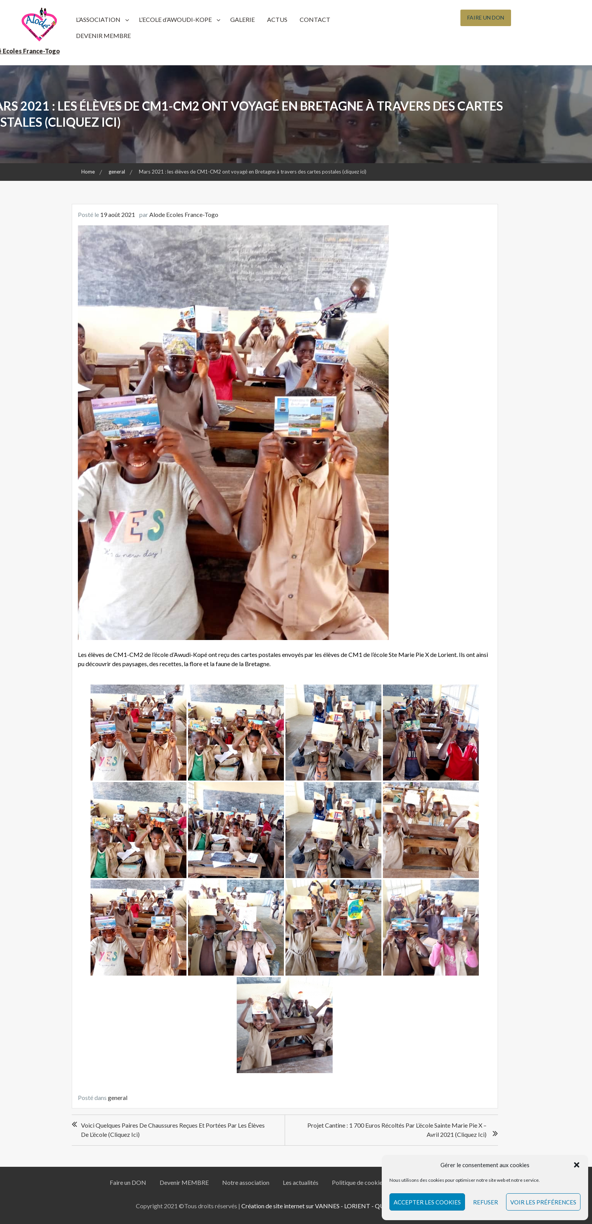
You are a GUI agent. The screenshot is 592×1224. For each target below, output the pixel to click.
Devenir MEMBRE (184, 1182)
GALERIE (242, 19)
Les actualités (300, 1182)
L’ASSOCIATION (98, 19)
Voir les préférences (543, 1202)
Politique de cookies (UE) (365, 1182)
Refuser (485, 1202)
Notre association (245, 1182)
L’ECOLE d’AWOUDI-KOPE (175, 19)
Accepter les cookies (427, 1202)
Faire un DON (128, 1182)
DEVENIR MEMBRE (103, 35)
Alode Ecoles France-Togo (183, 214)
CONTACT (315, 19)
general (117, 1097)
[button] (576, 1165)
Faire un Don (485, 17)
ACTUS (277, 19)
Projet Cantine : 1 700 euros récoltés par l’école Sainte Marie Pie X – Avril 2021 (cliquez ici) (396, 1129)
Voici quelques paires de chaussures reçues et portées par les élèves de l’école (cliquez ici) (173, 1129)
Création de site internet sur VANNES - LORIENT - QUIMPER (322, 1205)
